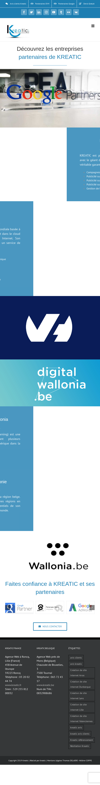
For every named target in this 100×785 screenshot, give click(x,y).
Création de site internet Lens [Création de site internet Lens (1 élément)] (78, 695)
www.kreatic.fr (13, 685)
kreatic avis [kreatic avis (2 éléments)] (76, 727)
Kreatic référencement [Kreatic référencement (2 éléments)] (81, 739)
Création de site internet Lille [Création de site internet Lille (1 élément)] (78, 707)
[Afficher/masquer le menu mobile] (93, 26)
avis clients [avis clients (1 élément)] (76, 657)
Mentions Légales (54, 760)
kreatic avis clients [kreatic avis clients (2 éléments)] (79, 733)
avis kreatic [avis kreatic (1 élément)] (76, 663)
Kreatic (43, 760)
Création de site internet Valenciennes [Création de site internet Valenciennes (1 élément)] (81, 718)
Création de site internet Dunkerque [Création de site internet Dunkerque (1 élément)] (80, 684)
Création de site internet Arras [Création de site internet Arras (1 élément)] (78, 672)
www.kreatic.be (45, 685)
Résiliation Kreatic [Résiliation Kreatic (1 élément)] (79, 746)
